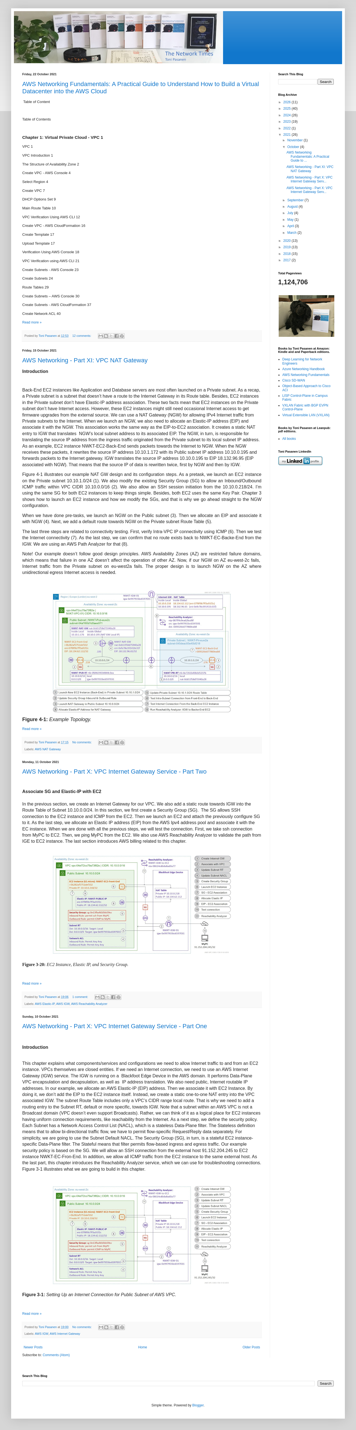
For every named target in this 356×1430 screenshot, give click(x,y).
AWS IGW (63, 1003)
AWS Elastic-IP (45, 1003)
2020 (287, 241)
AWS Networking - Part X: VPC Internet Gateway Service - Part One (114, 1026)
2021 (287, 135)
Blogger (198, 1405)
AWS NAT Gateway (48, 749)
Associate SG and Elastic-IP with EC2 (61, 791)
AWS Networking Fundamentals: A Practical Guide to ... (307, 156)
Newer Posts (33, 1347)
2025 (287, 109)
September (296, 200)
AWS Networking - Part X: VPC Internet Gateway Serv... (309, 179)
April (291, 226)
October (293, 147)
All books (289, 439)
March (292, 233)
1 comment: (80, 997)
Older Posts (251, 1347)
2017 (287, 260)
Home (142, 1347)
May (291, 220)
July (290, 213)
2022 (287, 128)
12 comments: (82, 335)
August (293, 207)
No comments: (82, 742)
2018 (287, 254)
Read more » (31, 322)
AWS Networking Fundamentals (306, 375)
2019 (287, 247)
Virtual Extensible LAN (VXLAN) (306, 415)
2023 (287, 122)
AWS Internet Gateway (65, 1333)
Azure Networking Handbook (303, 369)
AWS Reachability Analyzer (89, 1003)
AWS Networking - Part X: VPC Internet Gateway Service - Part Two (114, 771)
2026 (287, 102)
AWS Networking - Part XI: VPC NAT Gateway (85, 360)
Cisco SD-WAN (293, 380)
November (295, 140)
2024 (287, 115)
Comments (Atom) (56, 1355)
